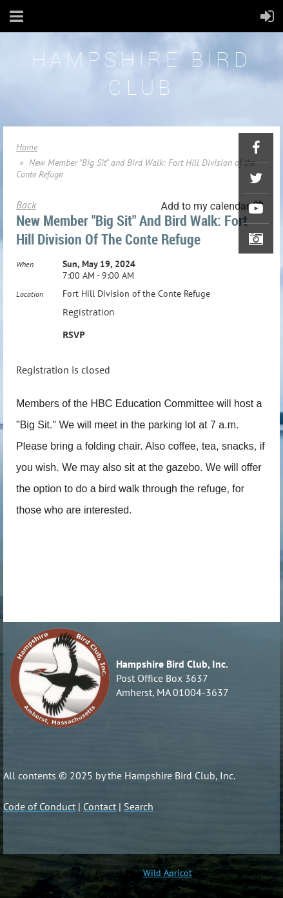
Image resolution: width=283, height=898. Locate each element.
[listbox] (214, 206)
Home (26, 147)
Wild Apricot (167, 873)
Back (26, 204)
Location (29, 294)
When (25, 264)
